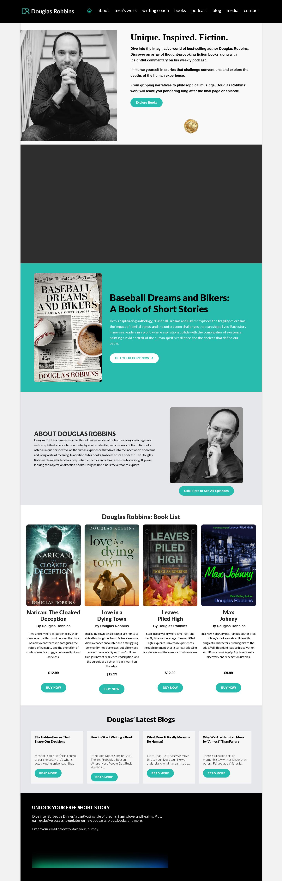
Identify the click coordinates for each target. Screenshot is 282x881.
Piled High (170, 618)
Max (228, 612)
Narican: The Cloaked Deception (53, 615)
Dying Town (111, 618)
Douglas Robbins (48, 11)
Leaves (170, 612)
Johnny (228, 618)
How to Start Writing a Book (112, 737)
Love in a (111, 612)
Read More (48, 773)
